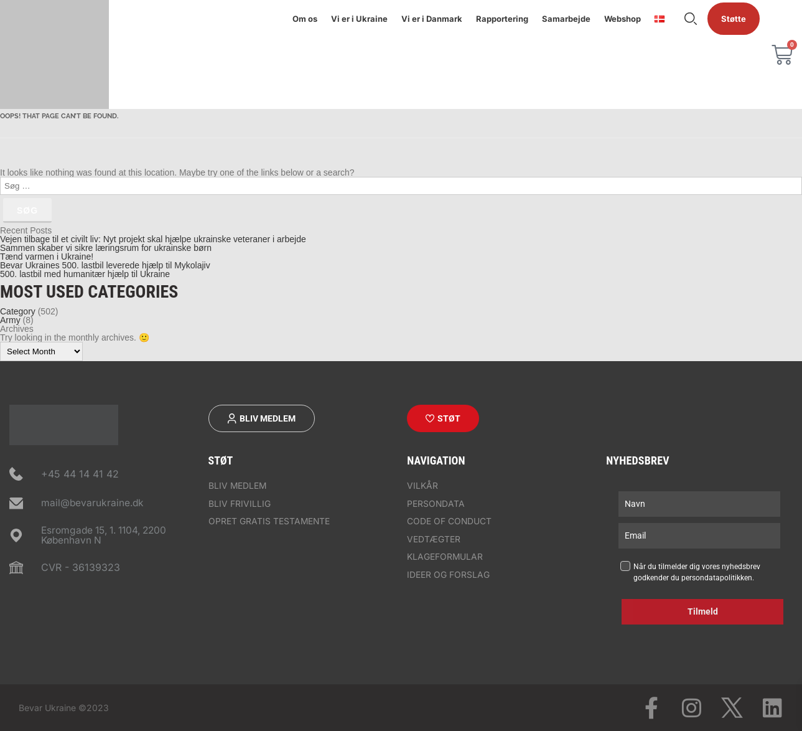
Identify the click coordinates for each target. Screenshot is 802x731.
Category (17, 311)
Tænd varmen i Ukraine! (46, 257)
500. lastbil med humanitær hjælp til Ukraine (85, 274)
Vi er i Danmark (431, 19)
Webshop (622, 19)
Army (10, 320)
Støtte (733, 19)
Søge (690, 18)
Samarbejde (566, 19)
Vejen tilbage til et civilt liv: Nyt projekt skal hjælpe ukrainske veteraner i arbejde (153, 239)
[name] (699, 504)
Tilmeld (703, 611)
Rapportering (502, 19)
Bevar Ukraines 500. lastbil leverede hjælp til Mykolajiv (105, 265)
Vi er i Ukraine (359, 19)
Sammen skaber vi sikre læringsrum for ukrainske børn (106, 248)
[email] (699, 536)
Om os (304, 19)
